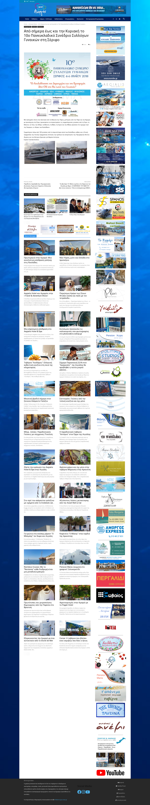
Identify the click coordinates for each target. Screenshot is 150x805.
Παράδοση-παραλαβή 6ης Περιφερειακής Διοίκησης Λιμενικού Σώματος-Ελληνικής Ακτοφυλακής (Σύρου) (37, 186)
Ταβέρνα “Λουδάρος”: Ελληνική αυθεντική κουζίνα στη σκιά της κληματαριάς (38, 365)
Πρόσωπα (80, 19)
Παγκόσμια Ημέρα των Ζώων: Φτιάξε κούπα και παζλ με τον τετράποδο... (73, 295)
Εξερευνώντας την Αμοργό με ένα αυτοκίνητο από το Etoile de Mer (39, 639)
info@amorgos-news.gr (60, 800)
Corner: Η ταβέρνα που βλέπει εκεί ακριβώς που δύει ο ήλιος (74, 639)
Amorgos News (33, 24)
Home (27, 19)
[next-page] (28, 222)
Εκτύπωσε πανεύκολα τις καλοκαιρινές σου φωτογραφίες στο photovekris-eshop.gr (74, 331)
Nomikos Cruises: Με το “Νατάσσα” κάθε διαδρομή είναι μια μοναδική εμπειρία (38, 569)
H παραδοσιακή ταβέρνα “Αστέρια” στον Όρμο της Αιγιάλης (75, 433)
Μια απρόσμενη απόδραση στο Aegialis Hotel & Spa (37, 330)
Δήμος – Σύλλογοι (46, 19)
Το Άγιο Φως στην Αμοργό (77, 214)
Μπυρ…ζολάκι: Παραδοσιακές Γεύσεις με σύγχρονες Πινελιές (38, 433)
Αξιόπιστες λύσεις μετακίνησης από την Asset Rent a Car (74, 501)
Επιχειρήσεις (69, 19)
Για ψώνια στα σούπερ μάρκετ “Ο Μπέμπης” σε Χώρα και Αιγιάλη (39, 535)
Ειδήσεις (34, 19)
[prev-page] (25, 222)
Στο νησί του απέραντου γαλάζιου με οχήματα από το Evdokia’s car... (39, 501)
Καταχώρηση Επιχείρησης (95, 19)
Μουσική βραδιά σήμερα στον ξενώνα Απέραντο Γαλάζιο (37, 400)
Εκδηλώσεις (59, 19)
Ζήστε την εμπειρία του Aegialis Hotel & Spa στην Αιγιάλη (38, 468)
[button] (123, 19)
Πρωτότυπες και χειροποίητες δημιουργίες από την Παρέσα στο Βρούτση (39, 605)
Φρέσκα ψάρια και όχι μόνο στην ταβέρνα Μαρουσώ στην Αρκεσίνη (75, 468)
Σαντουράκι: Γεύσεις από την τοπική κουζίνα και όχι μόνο (72, 400)
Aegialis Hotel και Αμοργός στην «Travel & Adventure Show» (38, 294)
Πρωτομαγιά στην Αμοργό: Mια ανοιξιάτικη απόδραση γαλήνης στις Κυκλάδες (38, 260)
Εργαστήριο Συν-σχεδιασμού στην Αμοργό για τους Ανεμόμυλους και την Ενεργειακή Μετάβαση (34, 216)
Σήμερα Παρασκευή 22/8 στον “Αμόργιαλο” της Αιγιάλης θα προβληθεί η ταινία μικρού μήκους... (73, 366)
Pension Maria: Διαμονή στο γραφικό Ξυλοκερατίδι (72, 568)
